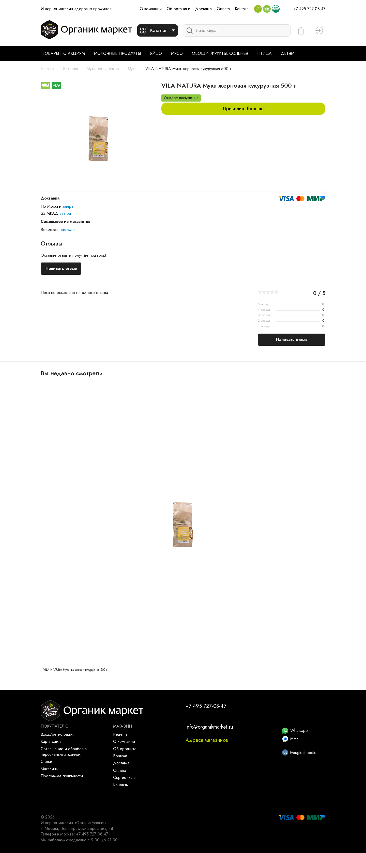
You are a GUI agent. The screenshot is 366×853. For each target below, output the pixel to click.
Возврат (120, 756)
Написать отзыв (61, 268)
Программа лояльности (62, 776)
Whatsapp (295, 730)
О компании (151, 9)
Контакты (242, 9)
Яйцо (156, 53)
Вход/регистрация (57, 734)
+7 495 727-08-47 (309, 9)
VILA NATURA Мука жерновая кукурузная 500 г (75, 669)
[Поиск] (237, 30)
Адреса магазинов (207, 740)
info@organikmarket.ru (209, 727)
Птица (264, 53)
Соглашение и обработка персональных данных (64, 751)
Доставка (203, 9)
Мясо (177, 53)
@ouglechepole (299, 753)
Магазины (49, 769)
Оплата (223, 9)
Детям (287, 53)
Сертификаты (124, 777)
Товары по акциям (64, 53)
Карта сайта (51, 741)
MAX (290, 739)
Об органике (178, 9)
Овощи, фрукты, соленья (220, 53)
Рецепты (120, 734)
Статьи (46, 761)
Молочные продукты (117, 53)
